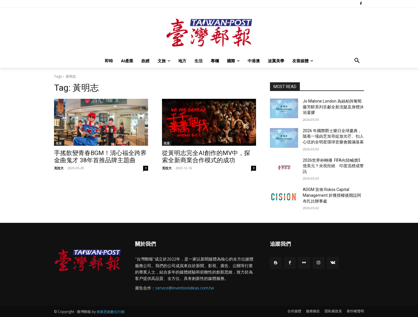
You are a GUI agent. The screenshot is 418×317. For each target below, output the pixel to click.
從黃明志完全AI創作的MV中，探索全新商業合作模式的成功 (206, 157)
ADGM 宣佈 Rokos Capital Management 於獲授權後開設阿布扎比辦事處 (332, 195)
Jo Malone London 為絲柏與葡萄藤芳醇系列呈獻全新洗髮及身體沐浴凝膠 (333, 107)
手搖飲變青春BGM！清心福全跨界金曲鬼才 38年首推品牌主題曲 (100, 157)
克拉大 (59, 168)
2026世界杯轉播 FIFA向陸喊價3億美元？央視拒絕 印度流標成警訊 (333, 166)
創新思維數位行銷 (111, 311)
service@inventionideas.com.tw (184, 288)
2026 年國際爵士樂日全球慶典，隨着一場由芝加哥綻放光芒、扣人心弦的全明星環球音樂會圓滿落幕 (333, 136)
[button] (357, 61)
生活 (59, 143)
